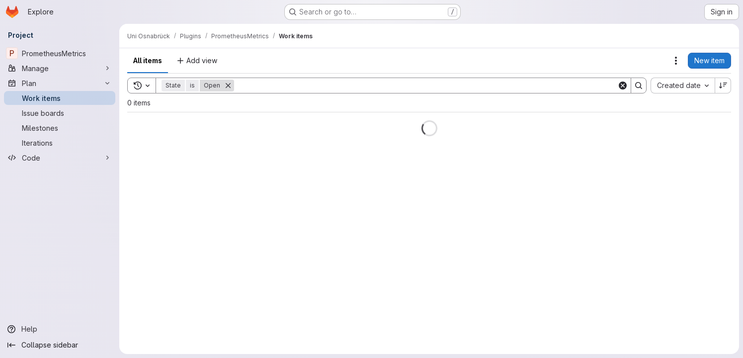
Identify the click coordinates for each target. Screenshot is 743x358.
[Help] (59, 329)
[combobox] (683, 85)
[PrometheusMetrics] (59, 53)
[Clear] (623, 85)
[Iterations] (59, 143)
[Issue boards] (59, 113)
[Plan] (59, 83)
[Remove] (228, 85)
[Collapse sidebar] (59, 345)
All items (147, 60)
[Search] (425, 85)
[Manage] (59, 68)
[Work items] (59, 98)
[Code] (59, 158)
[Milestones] (59, 128)
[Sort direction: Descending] (723, 85)
